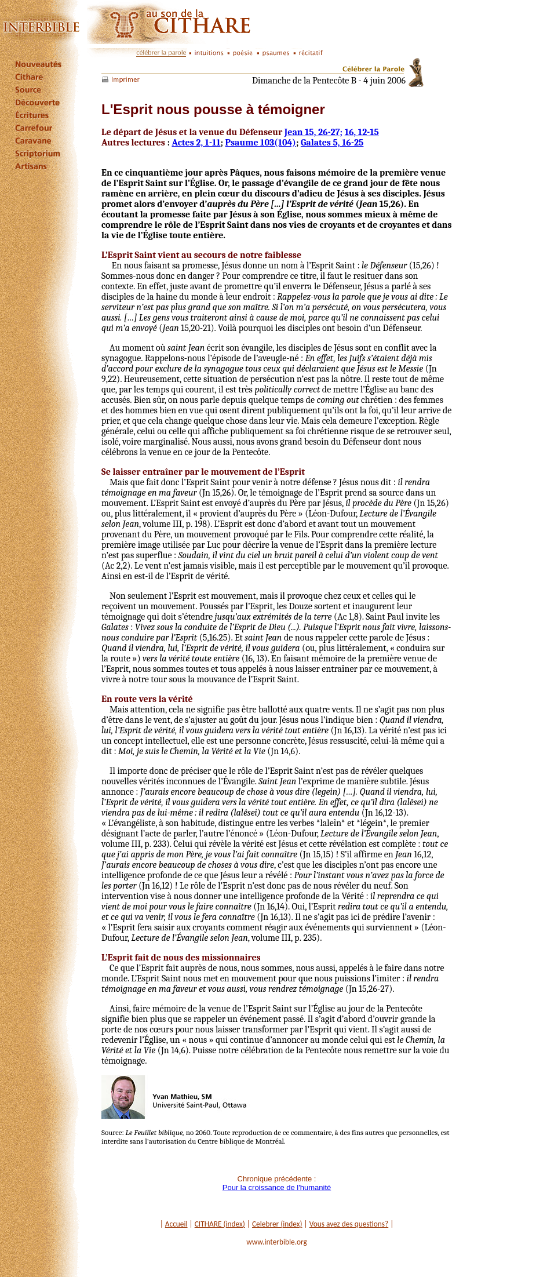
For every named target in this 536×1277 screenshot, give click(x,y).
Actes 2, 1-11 (196, 142)
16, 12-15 (362, 132)
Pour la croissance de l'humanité (277, 1187)
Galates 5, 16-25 (332, 142)
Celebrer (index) (277, 1224)
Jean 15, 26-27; (313, 132)
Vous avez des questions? (349, 1224)
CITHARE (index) (220, 1224)
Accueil (176, 1224)
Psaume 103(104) (260, 142)
